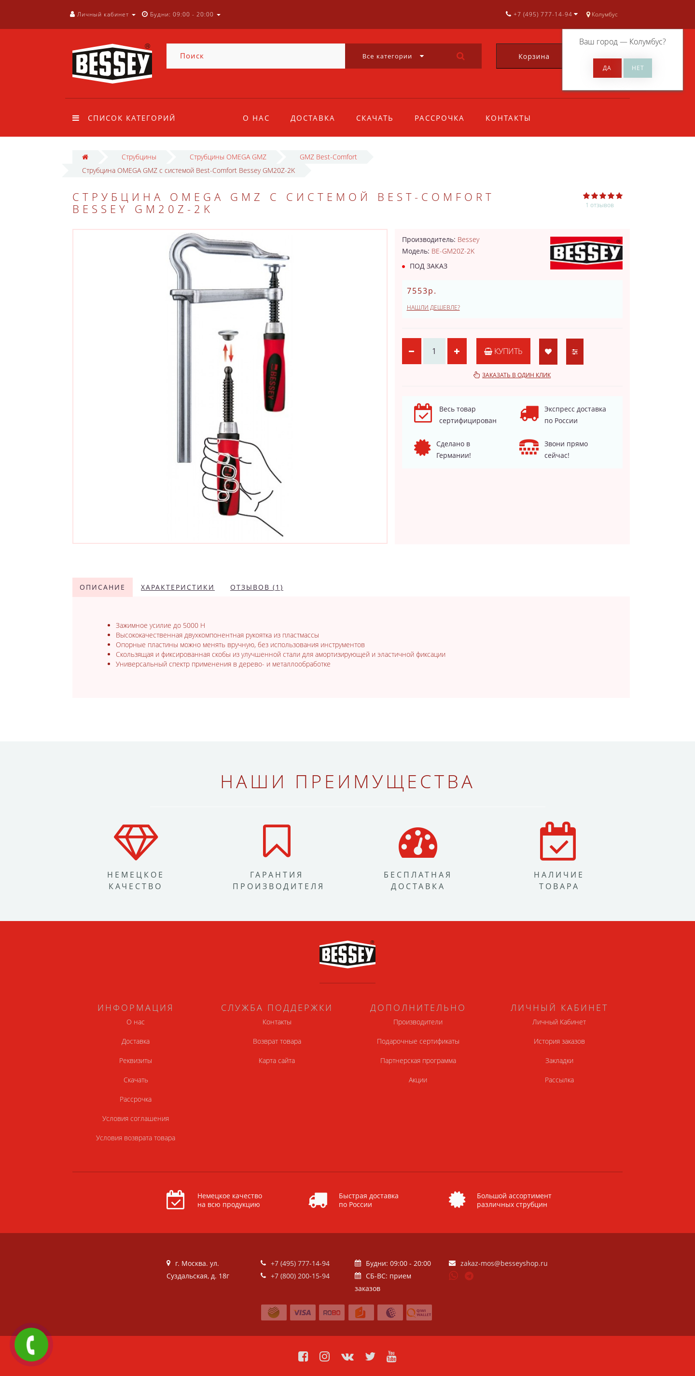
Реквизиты (135, 1060)
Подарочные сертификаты (418, 1041)
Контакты (508, 118)
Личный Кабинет (559, 1021)
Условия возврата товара (135, 1137)
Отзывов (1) (256, 587)
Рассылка (559, 1079)
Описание (102, 587)
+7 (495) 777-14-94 (300, 1263)
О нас (256, 118)
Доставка (313, 118)
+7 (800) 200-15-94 (300, 1275)
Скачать (375, 118)
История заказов (559, 1041)
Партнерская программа (418, 1060)
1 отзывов (599, 205)
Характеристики (178, 587)
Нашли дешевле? (433, 307)
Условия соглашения (135, 1118)
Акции (418, 1079)
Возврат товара (277, 1041)
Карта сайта (277, 1060)
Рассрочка (440, 118)
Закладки (559, 1060)
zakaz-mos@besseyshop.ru (504, 1263)
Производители (418, 1021)
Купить (503, 351)
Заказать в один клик (516, 375)
